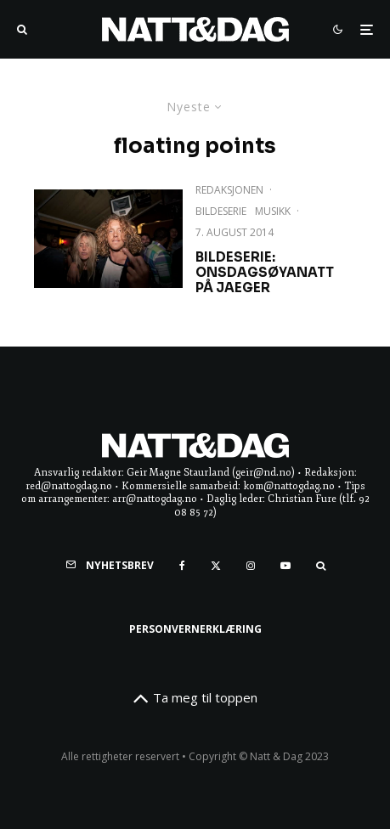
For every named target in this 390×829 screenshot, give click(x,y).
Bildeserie (220, 211)
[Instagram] (251, 566)
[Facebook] (182, 566)
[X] (216, 566)
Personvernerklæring (195, 629)
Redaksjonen (229, 190)
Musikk (273, 211)
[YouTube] (285, 566)
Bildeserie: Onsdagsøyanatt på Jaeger (264, 273)
